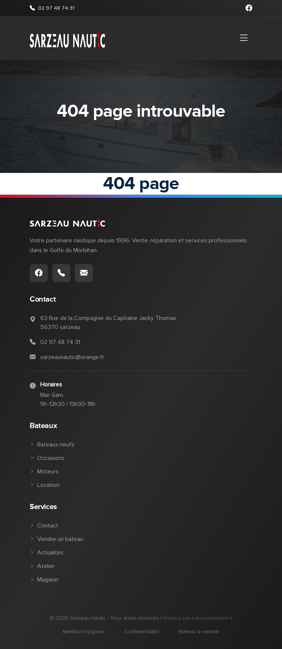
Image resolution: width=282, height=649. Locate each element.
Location (44, 485)
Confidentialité (141, 631)
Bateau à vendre (199, 631)
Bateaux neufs (52, 444)
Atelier (42, 566)
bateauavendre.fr (212, 618)
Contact (44, 525)
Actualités (47, 552)
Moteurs (44, 471)
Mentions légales (83, 631)
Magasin (44, 579)
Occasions (47, 458)
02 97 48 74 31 (52, 8)
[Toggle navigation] (243, 38)
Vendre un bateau (56, 539)
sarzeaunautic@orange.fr (72, 357)
